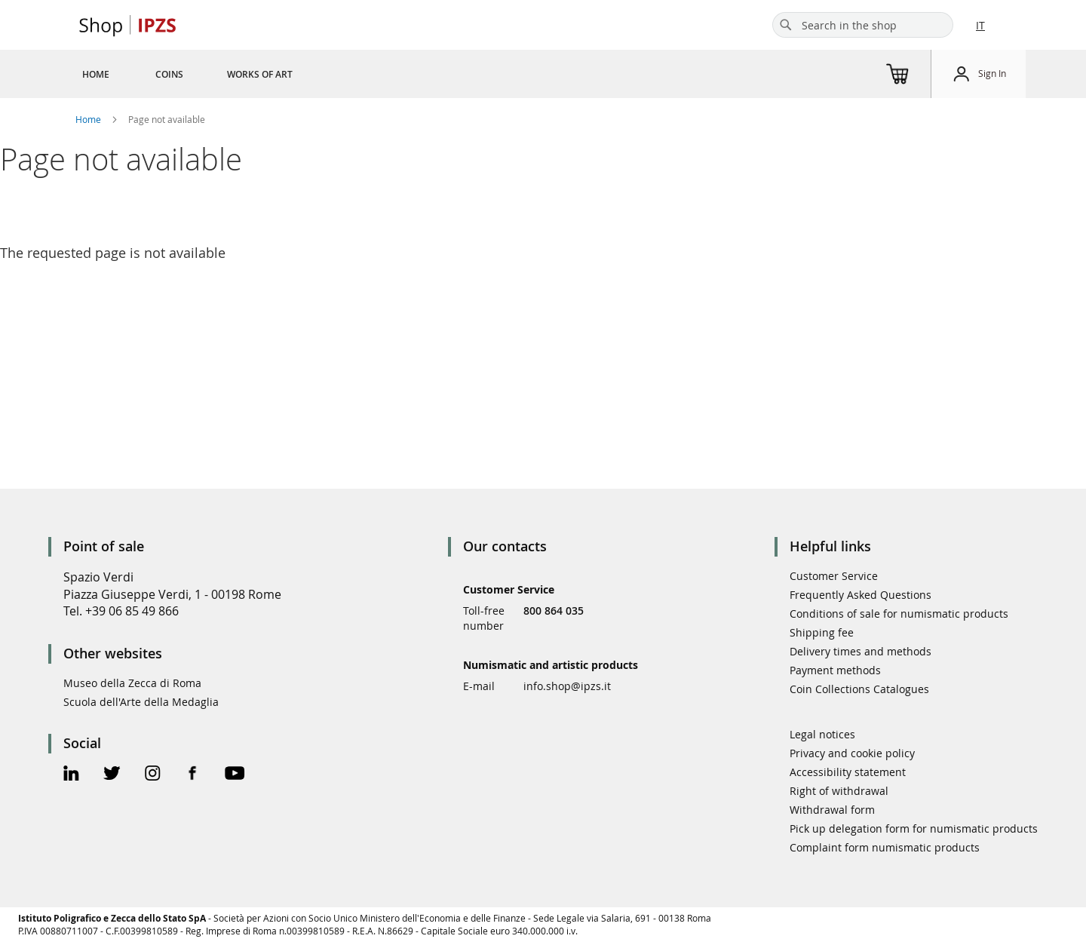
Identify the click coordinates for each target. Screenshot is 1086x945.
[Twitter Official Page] (112, 775)
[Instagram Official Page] (153, 775)
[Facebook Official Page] (193, 775)
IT (980, 25)
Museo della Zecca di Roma (132, 683)
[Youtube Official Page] (234, 775)
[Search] (786, 25)
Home (89, 119)
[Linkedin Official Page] (71, 775)
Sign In (992, 73)
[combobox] (862, 25)
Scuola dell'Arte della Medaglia (141, 702)
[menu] (205, 74)
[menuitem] (95, 74)
